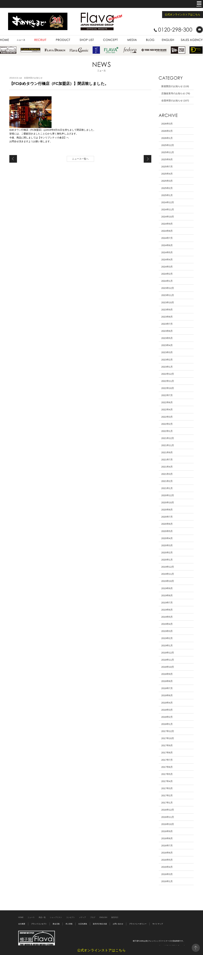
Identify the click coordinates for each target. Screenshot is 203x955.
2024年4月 (167, 259)
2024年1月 (167, 281)
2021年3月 (167, 474)
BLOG (150, 40)
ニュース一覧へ (80, 158)
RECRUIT (40, 40)
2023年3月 (167, 352)
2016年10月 (167, 824)
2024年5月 (167, 252)
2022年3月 (167, 416)
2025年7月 (167, 166)
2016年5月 (167, 859)
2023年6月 (167, 331)
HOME (6, 40)
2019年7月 (167, 602)
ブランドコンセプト (39, 924)
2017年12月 (167, 731)
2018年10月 (167, 666)
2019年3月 (167, 631)
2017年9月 (167, 745)
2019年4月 (167, 624)
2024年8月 (167, 230)
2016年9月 (167, 831)
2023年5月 (167, 338)
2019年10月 (167, 581)
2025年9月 (167, 159)
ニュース (31, 917)
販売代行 (114, 917)
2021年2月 (167, 481)
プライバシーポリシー (138, 924)
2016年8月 (167, 838)
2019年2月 (167, 638)
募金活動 (56, 924)
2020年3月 (167, 545)
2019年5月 (167, 616)
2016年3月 (167, 874)
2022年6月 (167, 402)
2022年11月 (167, 381)
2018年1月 (167, 724)
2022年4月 (167, 409)
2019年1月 (167, 645)
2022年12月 (167, 373)
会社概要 (21, 924)
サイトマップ (157, 924)
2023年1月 (167, 366)
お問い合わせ (118, 924)
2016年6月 (167, 852)
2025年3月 (167, 180)
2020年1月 (167, 559)
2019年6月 (167, 609)
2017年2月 (167, 795)
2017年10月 (167, 738)
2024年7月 (167, 238)
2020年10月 (167, 502)
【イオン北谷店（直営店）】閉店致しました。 (147, 159)
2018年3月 (167, 709)
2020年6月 (167, 523)
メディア (82, 917)
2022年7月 (167, 395)
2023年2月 (167, 359)
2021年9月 (167, 452)
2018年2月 (167, 717)
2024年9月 (167, 223)
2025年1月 (167, 195)
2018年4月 (167, 702)
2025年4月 (167, 173)
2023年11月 (167, 295)
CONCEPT (110, 40)
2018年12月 (167, 652)
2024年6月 (167, 245)
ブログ (92, 917)
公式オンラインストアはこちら (182, 14)
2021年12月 (167, 438)
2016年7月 (167, 845)
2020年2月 (167, 552)
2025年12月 (167, 145)
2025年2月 (167, 188)
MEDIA (132, 40)
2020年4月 (167, 538)
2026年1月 (167, 138)
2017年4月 (167, 781)
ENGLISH (168, 40)
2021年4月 (167, 466)
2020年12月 (167, 495)
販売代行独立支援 (100, 924)
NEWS (21, 40)
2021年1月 (167, 488)
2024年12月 (167, 202)
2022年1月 (167, 431)
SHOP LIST (87, 40)
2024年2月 (167, 273)
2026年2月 (167, 131)
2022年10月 (167, 388)
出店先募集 (82, 924)
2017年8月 (167, 752)
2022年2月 (167, 424)
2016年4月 (167, 867)
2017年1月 (167, 802)
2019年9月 (167, 588)
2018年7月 (167, 688)
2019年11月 (167, 574)
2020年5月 (167, 531)
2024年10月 (167, 216)
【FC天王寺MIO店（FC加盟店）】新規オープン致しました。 (13, 159)
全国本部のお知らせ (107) (175, 100)
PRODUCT (63, 40)
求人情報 (68, 924)
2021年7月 (167, 459)
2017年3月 (167, 788)
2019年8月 (167, 595)
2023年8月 (167, 316)
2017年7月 (167, 759)
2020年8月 (167, 509)
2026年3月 (167, 123)
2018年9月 (167, 674)
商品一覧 (42, 917)
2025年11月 (167, 152)
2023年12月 (167, 288)
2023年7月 (167, 323)
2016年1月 (167, 881)
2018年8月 (167, 681)
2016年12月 (167, 809)
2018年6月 (167, 695)
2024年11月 (167, 209)
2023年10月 (167, 302)
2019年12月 (167, 566)
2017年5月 (167, 774)
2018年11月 (167, 659)
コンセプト (70, 917)
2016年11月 (167, 817)
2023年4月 (167, 345)
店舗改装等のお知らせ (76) (175, 93)
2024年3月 (167, 266)
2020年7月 (167, 516)
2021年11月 (167, 445)
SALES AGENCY (190, 40)
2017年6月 (167, 767)
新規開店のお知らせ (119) (175, 86)
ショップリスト (56, 917)
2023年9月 (167, 309)
